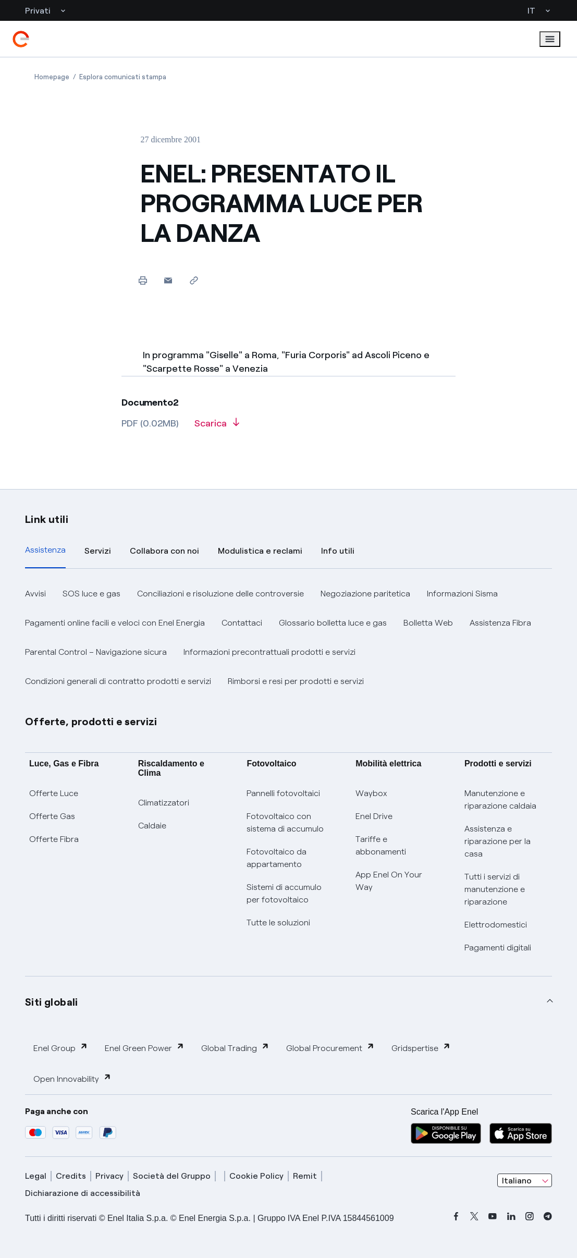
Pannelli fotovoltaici (283, 793)
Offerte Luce (53, 793)
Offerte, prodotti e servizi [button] (91, 721)
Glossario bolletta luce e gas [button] (333, 623)
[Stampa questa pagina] (142, 280)
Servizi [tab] (97, 551)
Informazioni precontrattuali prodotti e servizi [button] (269, 652)
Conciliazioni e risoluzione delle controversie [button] (220, 594)
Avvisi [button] (35, 594)
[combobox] (524, 1180)
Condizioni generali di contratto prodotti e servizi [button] (118, 681)
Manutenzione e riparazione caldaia (500, 799)
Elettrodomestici (495, 925)
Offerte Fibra (54, 839)
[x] (474, 1216)
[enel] (21, 39)
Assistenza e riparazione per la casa (497, 841)
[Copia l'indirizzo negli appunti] (193, 280)
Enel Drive (373, 816)
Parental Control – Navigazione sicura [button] (96, 652)
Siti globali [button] (51, 1002)
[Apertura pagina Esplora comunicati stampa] (122, 77)
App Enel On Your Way (388, 881)
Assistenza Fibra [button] (500, 623)
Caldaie (152, 825)
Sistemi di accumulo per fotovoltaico (284, 893)
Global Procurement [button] (330, 1047)
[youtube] (492, 1216)
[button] (168, 280)
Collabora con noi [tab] (164, 551)
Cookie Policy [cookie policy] (256, 1176)
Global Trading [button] (235, 1047)
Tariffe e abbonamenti (380, 845)
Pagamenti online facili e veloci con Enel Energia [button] (115, 623)
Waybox (371, 793)
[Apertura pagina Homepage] (51, 77)
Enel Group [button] (60, 1047)
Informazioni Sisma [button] (462, 594)
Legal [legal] (35, 1176)
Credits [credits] (71, 1176)
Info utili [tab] (337, 551)
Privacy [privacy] (109, 1176)
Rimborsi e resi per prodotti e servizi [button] (296, 681)
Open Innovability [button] (72, 1078)
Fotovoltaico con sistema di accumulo (285, 822)
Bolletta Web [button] (428, 623)
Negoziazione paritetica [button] (365, 594)
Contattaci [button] (242, 623)
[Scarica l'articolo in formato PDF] (216, 427)
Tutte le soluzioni (278, 922)
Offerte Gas (52, 816)
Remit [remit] (305, 1176)
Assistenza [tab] (45, 550)
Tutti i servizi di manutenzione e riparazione (494, 889)
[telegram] (548, 1216)
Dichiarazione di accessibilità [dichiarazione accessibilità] (82, 1193)
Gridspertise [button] (421, 1047)
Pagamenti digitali (497, 947)
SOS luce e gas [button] (91, 594)
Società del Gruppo (172, 1176)
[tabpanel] (288, 637)
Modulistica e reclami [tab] (260, 551)
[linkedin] (511, 1216)
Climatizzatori (163, 803)
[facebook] (456, 1216)
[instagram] (529, 1216)
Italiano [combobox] (517, 1181)
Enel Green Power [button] (145, 1047)
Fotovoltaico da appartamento (276, 858)
